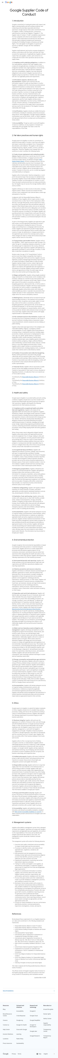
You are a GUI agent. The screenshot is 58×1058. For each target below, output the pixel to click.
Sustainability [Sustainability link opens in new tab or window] (20, 1043)
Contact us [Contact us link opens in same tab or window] (6, 1025)
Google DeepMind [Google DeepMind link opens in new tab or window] (35, 1020)
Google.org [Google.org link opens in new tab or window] (19, 1020)
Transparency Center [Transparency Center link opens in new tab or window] (47, 1030)
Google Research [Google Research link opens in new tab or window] (35, 1036)
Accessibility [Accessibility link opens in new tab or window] (19, 1011)
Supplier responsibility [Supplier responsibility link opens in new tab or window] (47, 1024)
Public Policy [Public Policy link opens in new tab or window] (19, 1039)
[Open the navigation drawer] (2, 2)
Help (38, 1054)
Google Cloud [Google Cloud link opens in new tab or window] (34, 1015)
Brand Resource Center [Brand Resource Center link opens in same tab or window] (7, 1014)
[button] (29, 991)
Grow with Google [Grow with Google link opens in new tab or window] (21, 1029)
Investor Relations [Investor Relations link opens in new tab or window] (8, 1034)
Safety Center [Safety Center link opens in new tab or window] (47, 1018)
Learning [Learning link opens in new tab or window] (18, 1034)
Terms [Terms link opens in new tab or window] (19, 1054)
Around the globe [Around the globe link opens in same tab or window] (48, 1009)
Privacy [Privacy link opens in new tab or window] (14, 1054)
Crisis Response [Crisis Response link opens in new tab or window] (20, 1015)
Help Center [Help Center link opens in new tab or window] (6, 1029)
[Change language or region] (49, 1054)
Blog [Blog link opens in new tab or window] (4, 1009)
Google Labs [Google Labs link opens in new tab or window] (33, 1031)
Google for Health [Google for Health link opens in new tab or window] (21, 1025)
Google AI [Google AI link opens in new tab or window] (32, 1011)
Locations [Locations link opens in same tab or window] (5, 1039)
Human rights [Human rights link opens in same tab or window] (47, 1014)
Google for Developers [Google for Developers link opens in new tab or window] (33, 1025)
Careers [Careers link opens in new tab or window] (5, 1020)
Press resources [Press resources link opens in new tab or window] (7, 1043)
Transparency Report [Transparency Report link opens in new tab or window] (47, 1036)
